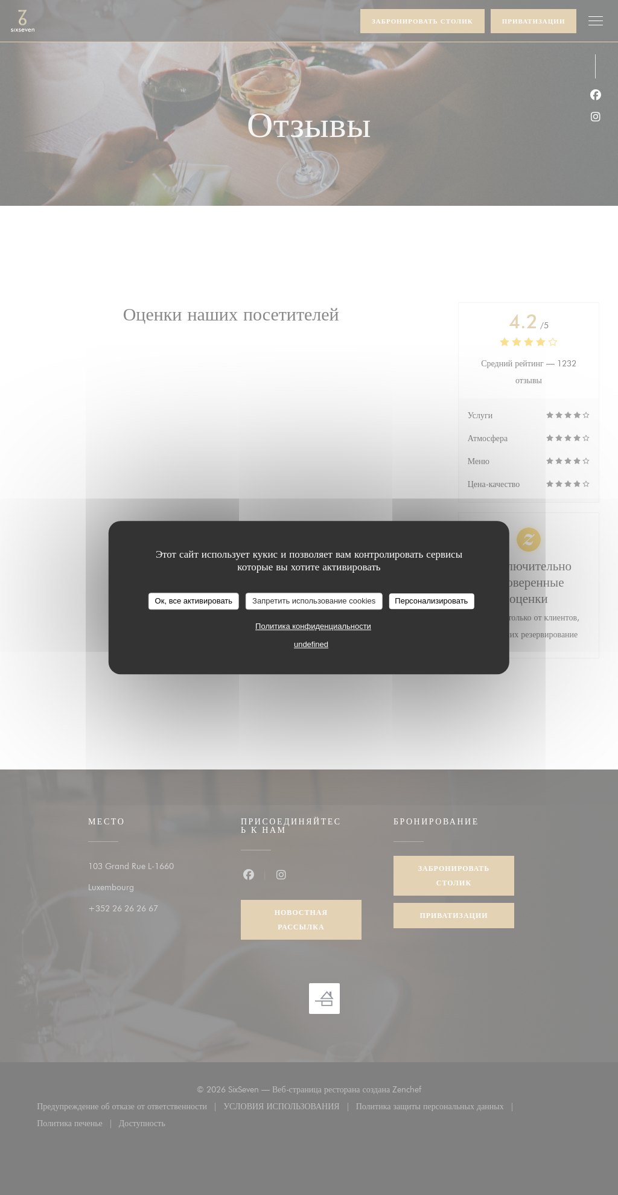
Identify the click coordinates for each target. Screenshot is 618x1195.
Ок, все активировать (193, 600)
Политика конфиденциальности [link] (313, 626)
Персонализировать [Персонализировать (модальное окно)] (431, 600)
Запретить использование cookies (313, 600)
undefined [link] (311, 644)
